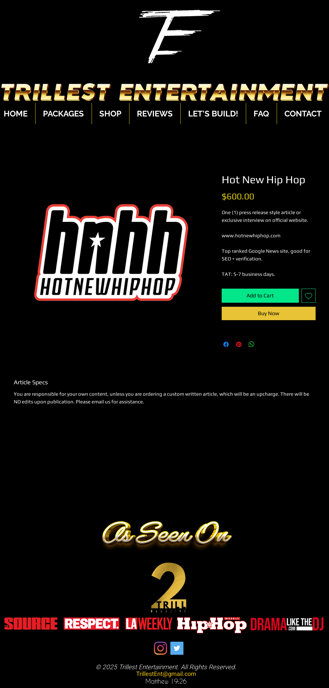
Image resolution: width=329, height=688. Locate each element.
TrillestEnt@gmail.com (166, 674)
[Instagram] (160, 648)
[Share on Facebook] (226, 344)
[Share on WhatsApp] (252, 344)
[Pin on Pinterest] (239, 344)
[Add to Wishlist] (308, 296)
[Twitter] (176, 648)
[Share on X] (264, 344)
